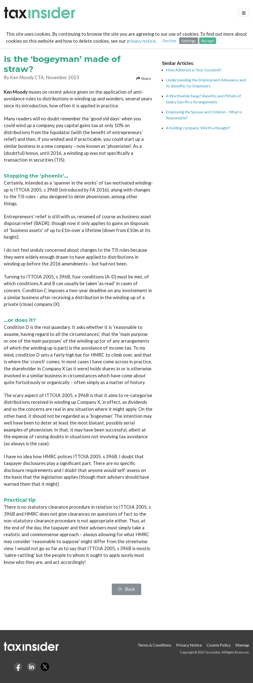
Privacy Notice (189, 645)
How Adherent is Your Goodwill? (194, 69)
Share (143, 78)
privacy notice (141, 41)
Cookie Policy (219, 645)
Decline (169, 40)
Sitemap (242, 645)
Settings (188, 40)
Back (126, 589)
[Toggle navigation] (244, 13)
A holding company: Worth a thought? (198, 127)
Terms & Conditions (154, 645)
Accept (207, 40)
